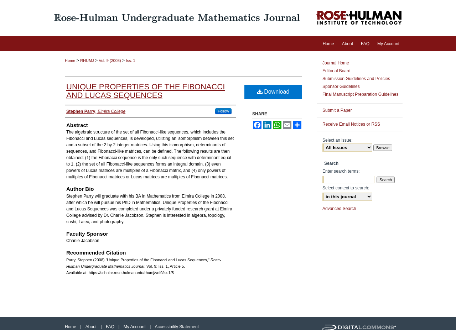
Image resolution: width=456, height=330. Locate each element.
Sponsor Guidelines (341, 86)
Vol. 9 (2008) (110, 60)
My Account (135, 326)
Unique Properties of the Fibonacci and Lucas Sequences (145, 91)
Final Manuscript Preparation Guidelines (360, 94)
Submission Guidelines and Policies (356, 78)
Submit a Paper (337, 110)
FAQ (110, 326)
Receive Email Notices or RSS (351, 124)
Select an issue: (337, 140)
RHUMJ (87, 60)
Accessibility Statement (177, 326)
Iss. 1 (130, 60)
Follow (223, 111)
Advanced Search (339, 208)
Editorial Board (336, 70)
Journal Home (335, 63)
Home (70, 60)
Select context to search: (345, 187)
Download (273, 92)
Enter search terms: (341, 171)
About (92, 326)
